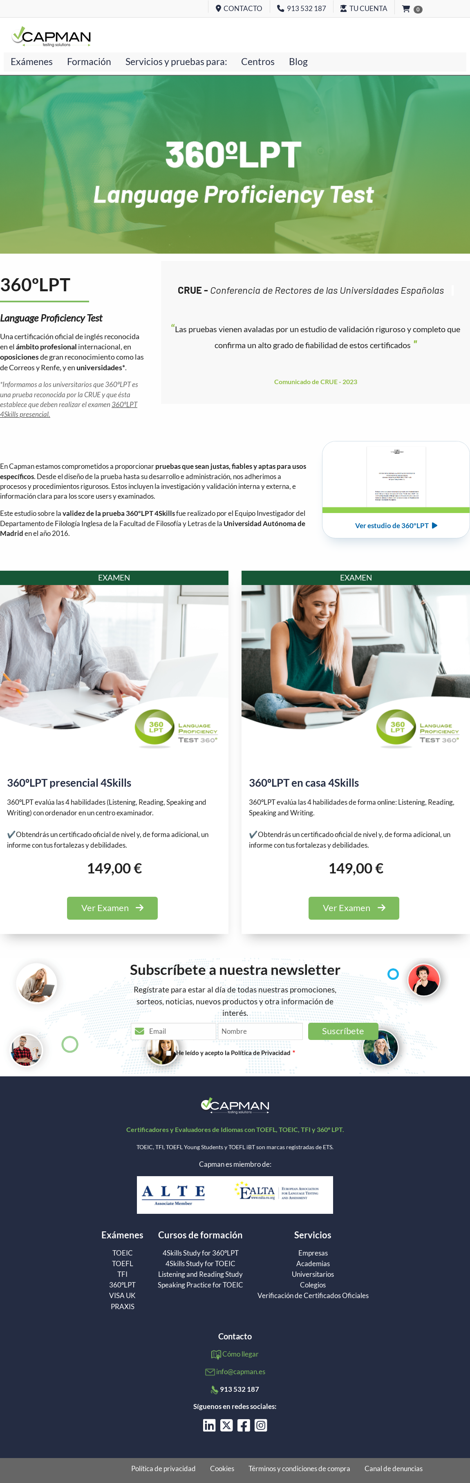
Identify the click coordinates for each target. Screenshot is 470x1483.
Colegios (313, 1284)
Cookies (222, 1468)
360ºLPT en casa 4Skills (304, 782)
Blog (298, 61)
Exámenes (32, 61)
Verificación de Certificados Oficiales (313, 1295)
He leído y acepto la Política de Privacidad (233, 1052)
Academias (313, 1263)
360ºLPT (122, 1284)
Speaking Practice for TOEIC (200, 1284)
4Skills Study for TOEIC (200, 1263)
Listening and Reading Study (200, 1274)
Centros (258, 61)
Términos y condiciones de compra (299, 1468)
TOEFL (122, 1263)
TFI (122, 1274)
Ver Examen (112, 907)
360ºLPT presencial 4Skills (69, 782)
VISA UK (122, 1295)
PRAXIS (122, 1306)
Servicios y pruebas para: (176, 61)
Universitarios (313, 1274)
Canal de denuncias (394, 1468)
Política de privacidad (163, 1468)
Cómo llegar (240, 1354)
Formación (89, 61)
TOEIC (122, 1252)
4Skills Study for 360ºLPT (201, 1252)
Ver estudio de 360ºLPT (396, 525)
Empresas (313, 1252)
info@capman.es (240, 1371)
